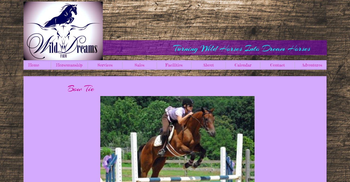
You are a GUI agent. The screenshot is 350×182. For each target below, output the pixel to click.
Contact (277, 64)
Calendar (243, 64)
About (208, 64)
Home (33, 64)
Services (105, 64)
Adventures (312, 64)
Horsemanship (69, 64)
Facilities (174, 64)
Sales (139, 64)
